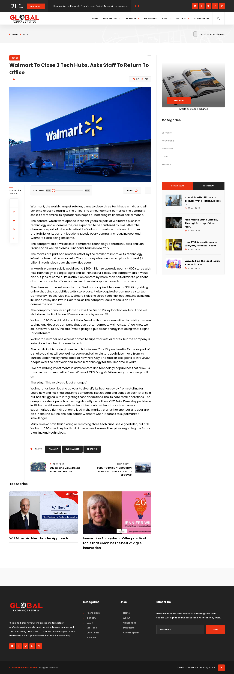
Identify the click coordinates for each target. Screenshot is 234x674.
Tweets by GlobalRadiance (193, 108)
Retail (15, 57)
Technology (112, 18)
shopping (92, 449)
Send (215, 629)
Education (167, 148)
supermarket (72, 449)
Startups (166, 164)
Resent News (177, 186)
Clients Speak (201, 18)
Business (91, 637)
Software (167, 132)
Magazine (179, 100)
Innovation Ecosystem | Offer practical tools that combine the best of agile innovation (114, 543)
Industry (132, 18)
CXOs (165, 156)
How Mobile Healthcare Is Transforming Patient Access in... (203, 201)
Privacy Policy (207, 667)
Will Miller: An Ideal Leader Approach (38, 538)
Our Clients (92, 632)
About (126, 617)
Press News (209, 186)
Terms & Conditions (188, 667)
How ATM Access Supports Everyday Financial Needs (201, 243)
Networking (168, 140)
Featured (182, 18)
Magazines (150, 18)
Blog (166, 18)
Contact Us (129, 622)
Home (95, 18)
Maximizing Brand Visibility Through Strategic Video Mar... (201, 223)
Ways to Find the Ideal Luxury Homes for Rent (202, 262)
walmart (53, 449)
